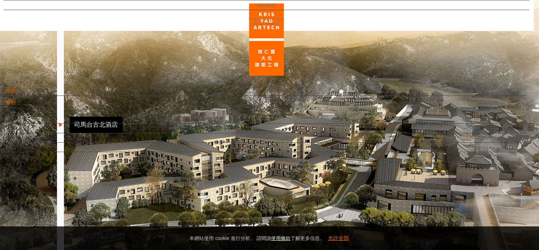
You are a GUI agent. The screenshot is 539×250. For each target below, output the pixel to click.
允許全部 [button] (338, 238)
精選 (23, 113)
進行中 (25, 120)
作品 (23, 94)
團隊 (23, 141)
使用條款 (281, 238)
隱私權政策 (36, 224)
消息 (23, 131)
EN (47, 204)
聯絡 (23, 150)
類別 (23, 106)
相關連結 (28, 160)
